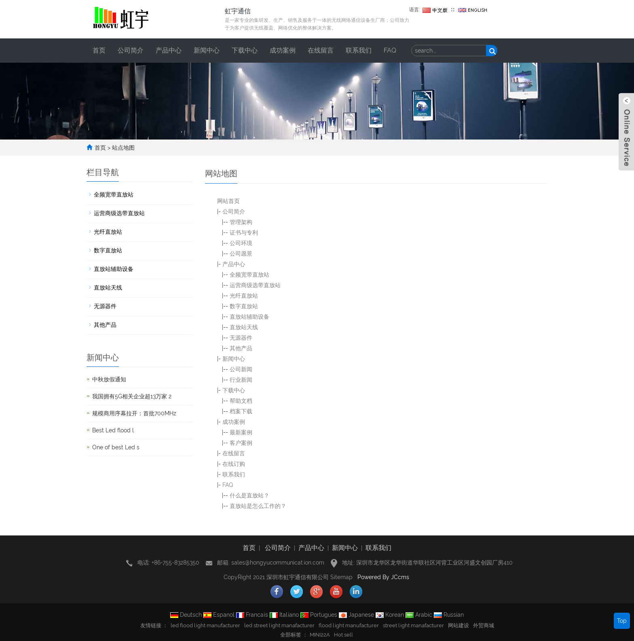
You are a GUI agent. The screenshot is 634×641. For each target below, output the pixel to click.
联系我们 (359, 50)
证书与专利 (244, 232)
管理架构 (241, 222)
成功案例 (283, 50)
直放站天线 (244, 327)
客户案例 (241, 443)
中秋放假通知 (109, 379)
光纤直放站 (244, 295)
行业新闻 (241, 380)
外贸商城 (483, 625)
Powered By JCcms (384, 577)
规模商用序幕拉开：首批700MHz (134, 413)
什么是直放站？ (249, 495)
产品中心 (169, 50)
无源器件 (241, 337)
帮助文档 (241, 401)
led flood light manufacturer (205, 625)
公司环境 (241, 243)
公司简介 (131, 50)
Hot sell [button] (343, 635)
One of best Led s (115, 447)
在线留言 (321, 50)
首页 (99, 50)
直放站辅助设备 (249, 316)
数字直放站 (244, 306)
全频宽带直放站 (249, 274)
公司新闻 (241, 369)
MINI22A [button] (320, 635)
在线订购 (233, 464)
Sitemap (341, 577)
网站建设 (458, 625)
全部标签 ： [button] (294, 635)
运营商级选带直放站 (255, 285)
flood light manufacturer (349, 625)
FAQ (390, 50)
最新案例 (241, 432)
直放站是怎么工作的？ (258, 506)
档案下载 (241, 411)
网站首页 (228, 201)
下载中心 (245, 50)
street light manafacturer (413, 625)
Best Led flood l (113, 430)
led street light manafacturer (279, 625)
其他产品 (241, 348)
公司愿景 (241, 253)
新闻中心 (207, 50)
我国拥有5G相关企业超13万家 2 (131, 396)
